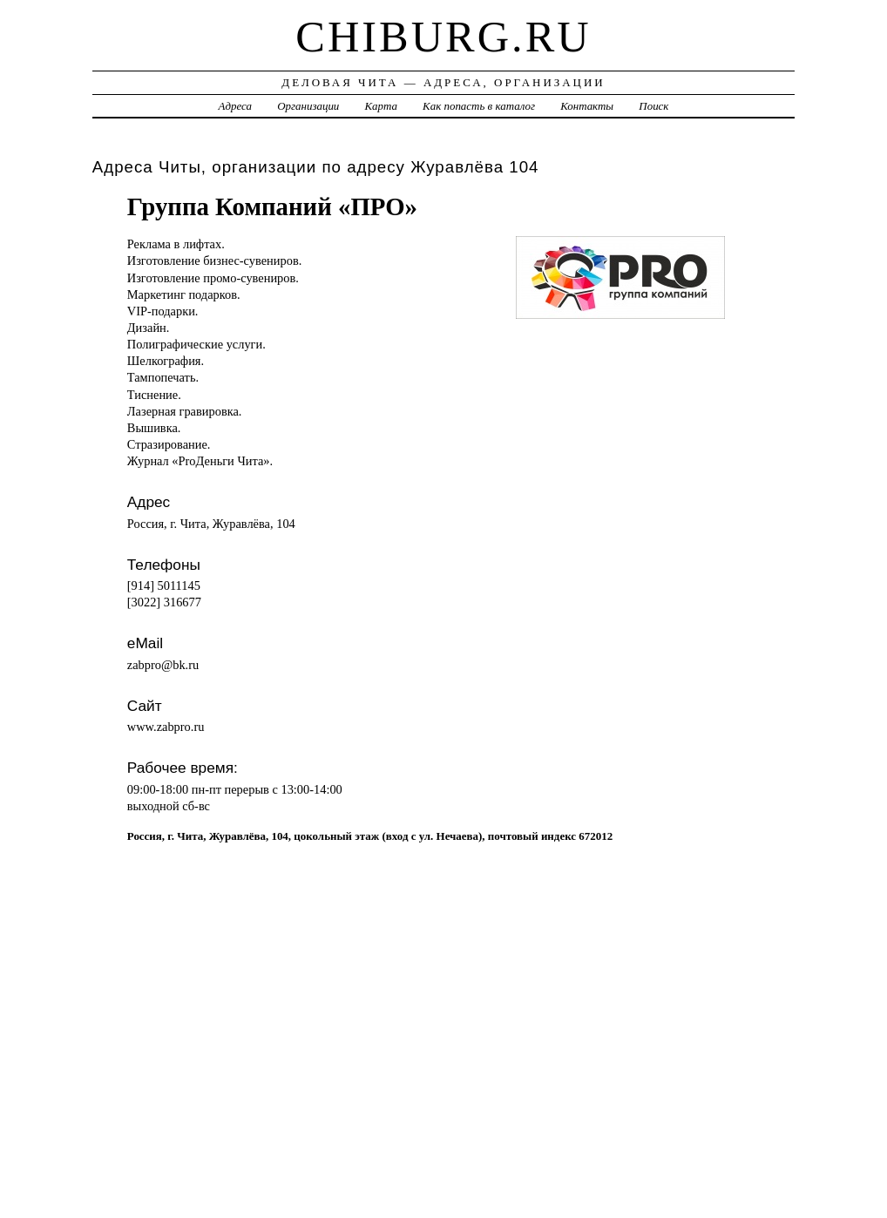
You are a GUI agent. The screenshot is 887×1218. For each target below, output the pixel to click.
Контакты (586, 105)
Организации (308, 105)
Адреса (235, 105)
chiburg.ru (443, 36)
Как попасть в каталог (479, 105)
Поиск (653, 105)
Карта (381, 105)
